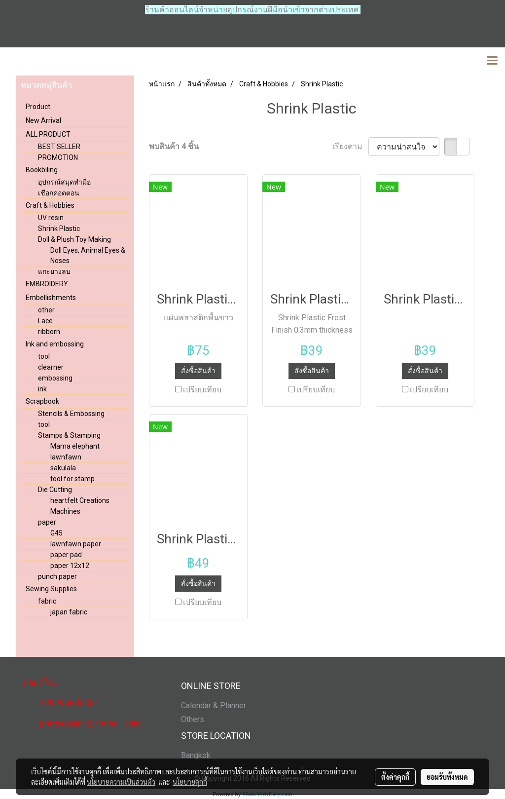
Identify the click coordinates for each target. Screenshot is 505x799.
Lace (45, 321)
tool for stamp (72, 479)
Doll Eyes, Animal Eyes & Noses (87, 255)
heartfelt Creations (79, 500)
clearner (51, 367)
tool (44, 356)
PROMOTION (58, 157)
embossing (55, 378)
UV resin (51, 218)
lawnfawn (65, 457)
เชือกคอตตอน (58, 193)
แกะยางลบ (54, 271)
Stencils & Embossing (71, 414)
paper (47, 522)
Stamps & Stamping (69, 435)
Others (192, 719)
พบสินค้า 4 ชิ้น (174, 146)
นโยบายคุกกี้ (190, 781)
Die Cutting (55, 490)
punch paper (57, 576)
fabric (47, 601)
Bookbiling (42, 170)
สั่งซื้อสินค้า (198, 371)
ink (42, 389)
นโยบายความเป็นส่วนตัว (121, 781)
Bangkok (196, 755)
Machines (65, 511)
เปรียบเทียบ (202, 389)
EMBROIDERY (47, 284)
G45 (56, 533)
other (46, 310)
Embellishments (51, 298)
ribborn (49, 332)
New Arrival (43, 120)
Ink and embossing (55, 344)
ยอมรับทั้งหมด (447, 776)
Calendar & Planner (213, 705)
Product (38, 107)
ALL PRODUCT (48, 134)
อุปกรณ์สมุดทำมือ (64, 182)
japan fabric (68, 612)
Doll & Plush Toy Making (74, 239)
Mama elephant (75, 446)
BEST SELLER (59, 147)
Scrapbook (42, 401)
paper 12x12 (69, 566)
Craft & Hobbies (50, 205)
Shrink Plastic (59, 228)
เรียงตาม (350, 146)
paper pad (66, 555)
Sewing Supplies (51, 589)
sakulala (63, 468)
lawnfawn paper (75, 544)
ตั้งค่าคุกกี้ (395, 776)
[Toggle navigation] (492, 61)
